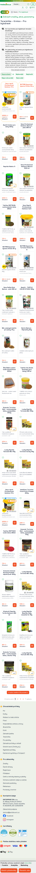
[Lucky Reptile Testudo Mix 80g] (27, 667)
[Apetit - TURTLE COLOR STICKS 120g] (27, 301)
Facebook (8, 816)
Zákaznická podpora (10, 809)
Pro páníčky (7, 740)
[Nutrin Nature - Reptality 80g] (27, 342)
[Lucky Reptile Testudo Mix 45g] (9, 464)
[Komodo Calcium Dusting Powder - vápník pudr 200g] (9, 586)
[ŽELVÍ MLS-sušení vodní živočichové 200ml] (9, 383)
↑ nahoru (28, 699)
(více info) (27, 863)
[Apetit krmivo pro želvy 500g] (9, 139)
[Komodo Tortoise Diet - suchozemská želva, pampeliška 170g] (27, 545)
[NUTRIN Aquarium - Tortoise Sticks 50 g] (27, 261)
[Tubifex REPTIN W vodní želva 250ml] (9, 545)
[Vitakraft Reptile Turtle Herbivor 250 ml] (9, 626)
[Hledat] (28, 4)
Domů (14, 12)
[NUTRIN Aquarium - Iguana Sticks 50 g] (27, 98)
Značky (5, 763)
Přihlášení (6, 773)
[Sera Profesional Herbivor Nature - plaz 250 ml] (27, 139)
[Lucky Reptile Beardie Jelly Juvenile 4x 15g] (27, 626)
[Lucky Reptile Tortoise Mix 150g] (27, 423)
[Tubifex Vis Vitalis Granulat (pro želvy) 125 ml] (27, 383)
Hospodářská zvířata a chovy (13, 724)
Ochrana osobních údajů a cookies (15, 780)
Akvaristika (7, 727)
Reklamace (6, 786)
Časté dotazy (8, 767)
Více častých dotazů (18, 70)
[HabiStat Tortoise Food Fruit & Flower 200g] (27, 504)
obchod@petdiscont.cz (11, 812)
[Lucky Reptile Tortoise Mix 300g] (27, 586)
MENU (5, 12)
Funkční (4, 865)
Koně (4, 730)
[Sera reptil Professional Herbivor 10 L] (9, 98)
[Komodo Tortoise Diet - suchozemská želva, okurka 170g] (9, 667)
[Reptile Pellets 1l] (9, 180)
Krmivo (17, 21)
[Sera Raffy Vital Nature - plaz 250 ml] (9, 301)
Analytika (13, 865)
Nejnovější (19, 78)
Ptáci (5, 720)
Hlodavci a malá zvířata (11, 717)
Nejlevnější (19, 74)
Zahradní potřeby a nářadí (12, 743)
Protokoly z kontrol (9, 790)
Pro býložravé (23, 12)
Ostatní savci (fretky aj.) (11, 747)
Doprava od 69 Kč (18, 1)
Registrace (7, 770)
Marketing (23, 865)
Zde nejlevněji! (30, 146)
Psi (4, 711)
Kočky (5, 714)
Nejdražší (29, 74)
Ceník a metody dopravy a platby (14, 776)
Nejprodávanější (7, 78)
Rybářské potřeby (9, 750)
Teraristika (5, 21)
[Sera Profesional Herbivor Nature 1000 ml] (27, 180)
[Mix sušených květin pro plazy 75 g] (9, 342)
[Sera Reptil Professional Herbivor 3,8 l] (27, 220)
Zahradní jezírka (8, 733)
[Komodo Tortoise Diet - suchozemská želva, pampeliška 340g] (9, 423)
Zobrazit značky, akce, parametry (17, 17)
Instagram (8, 819)
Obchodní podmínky (9, 783)
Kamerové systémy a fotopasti (14, 753)
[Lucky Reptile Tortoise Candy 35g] (27, 464)
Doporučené (6, 74)
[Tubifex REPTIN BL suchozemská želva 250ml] (9, 220)
